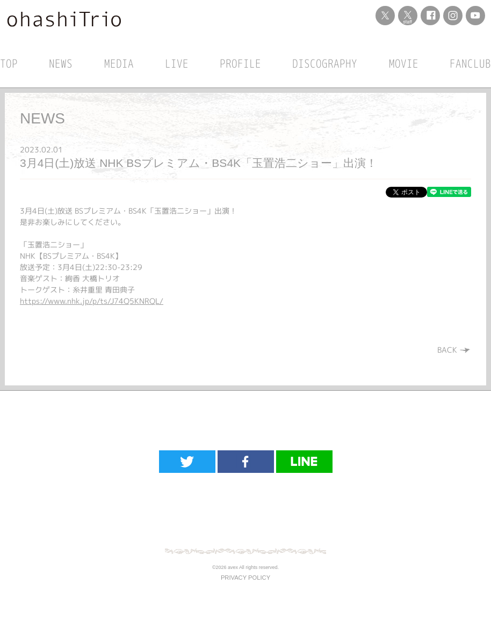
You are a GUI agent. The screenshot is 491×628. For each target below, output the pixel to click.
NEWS (61, 63)
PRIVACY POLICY (245, 577)
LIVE (177, 63)
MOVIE (403, 63)
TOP (9, 63)
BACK (454, 350)
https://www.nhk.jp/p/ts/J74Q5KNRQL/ (91, 301)
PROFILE (240, 63)
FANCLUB (470, 63)
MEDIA (119, 63)
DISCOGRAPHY (324, 63)
